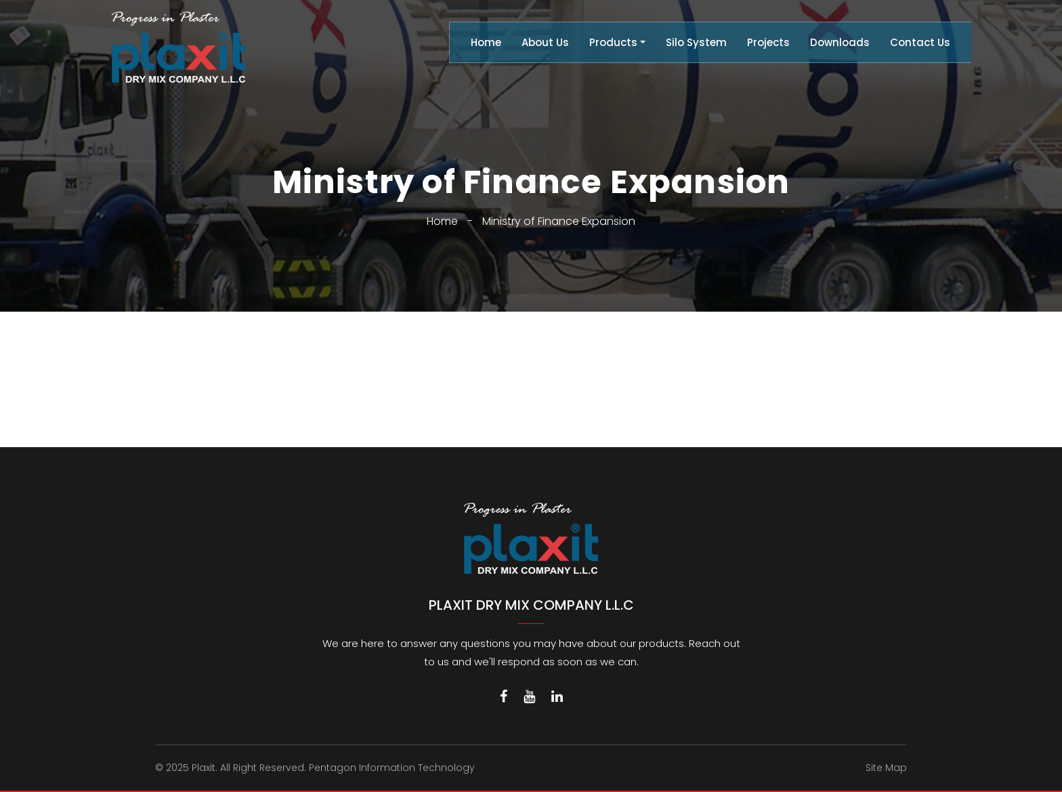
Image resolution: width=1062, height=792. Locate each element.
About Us (545, 42)
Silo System (696, 42)
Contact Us (920, 42)
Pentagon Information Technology (392, 767)
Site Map (886, 767)
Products (613, 42)
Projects (768, 42)
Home (486, 42)
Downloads (840, 42)
